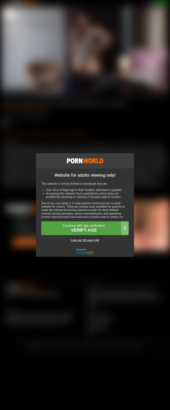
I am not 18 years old (85, 240)
